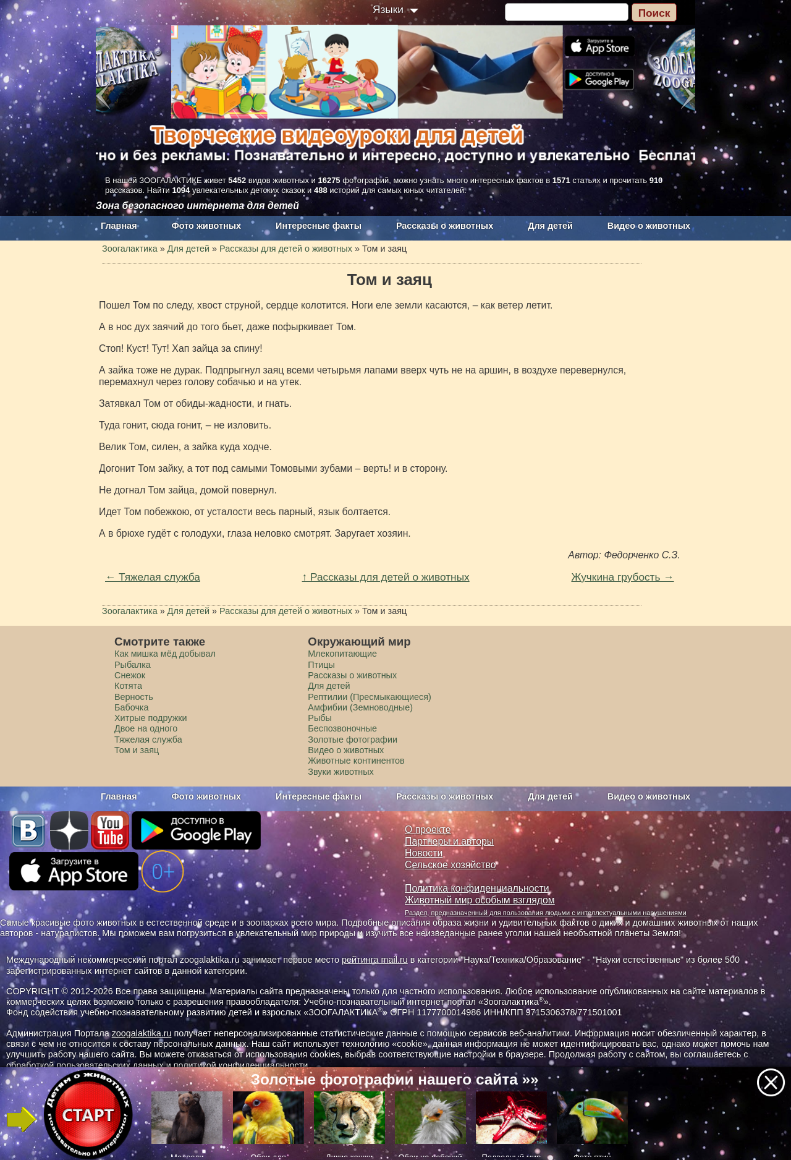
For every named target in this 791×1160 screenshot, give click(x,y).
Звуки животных (340, 772)
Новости (423, 853)
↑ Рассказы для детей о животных (386, 577)
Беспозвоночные (342, 728)
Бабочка (131, 707)
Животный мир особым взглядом (480, 900)
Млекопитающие (342, 654)
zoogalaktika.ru (142, 1033)
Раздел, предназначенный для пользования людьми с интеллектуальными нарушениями (546, 912)
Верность (133, 697)
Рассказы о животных (444, 226)
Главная (119, 226)
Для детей (550, 226)
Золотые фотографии (352, 739)
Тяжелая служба (148, 739)
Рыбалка (132, 665)
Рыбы (320, 718)
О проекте (428, 829)
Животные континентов (356, 761)
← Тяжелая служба (152, 577)
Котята (128, 686)
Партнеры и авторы (449, 841)
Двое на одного (145, 728)
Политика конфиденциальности (477, 888)
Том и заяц (136, 750)
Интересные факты (319, 226)
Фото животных (207, 226)
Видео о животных (648, 226)
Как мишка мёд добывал (165, 654)
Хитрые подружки (150, 718)
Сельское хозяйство (450, 864)
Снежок (129, 675)
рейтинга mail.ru (375, 960)
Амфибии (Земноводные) (360, 707)
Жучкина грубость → (622, 577)
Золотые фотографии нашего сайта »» (395, 1079)
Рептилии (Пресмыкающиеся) (369, 697)
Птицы (321, 665)
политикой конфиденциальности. (242, 1065)
